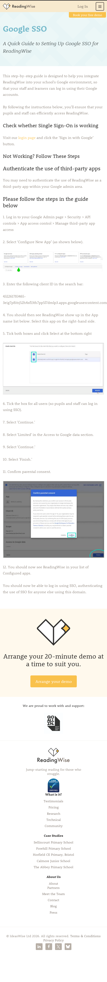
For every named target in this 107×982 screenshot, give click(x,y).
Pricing (53, 807)
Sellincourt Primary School (53, 842)
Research (53, 813)
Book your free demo (87, 15)
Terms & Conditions (85, 936)
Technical (53, 819)
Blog (53, 906)
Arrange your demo (53, 681)
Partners (53, 887)
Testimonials (53, 801)
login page (27, 137)
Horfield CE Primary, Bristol (53, 854)
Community (54, 826)
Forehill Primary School (53, 848)
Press (53, 912)
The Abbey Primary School (53, 867)
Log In (83, 6)
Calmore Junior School (53, 861)
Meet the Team (53, 894)
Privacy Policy (53, 940)
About (53, 883)
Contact (53, 900)
